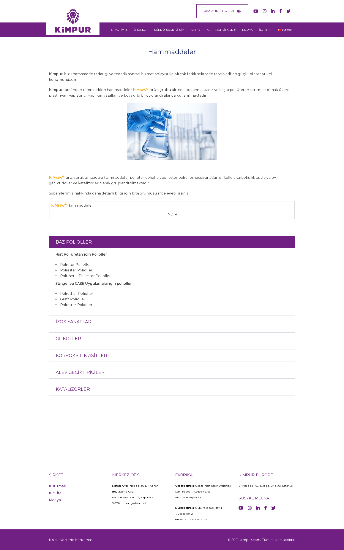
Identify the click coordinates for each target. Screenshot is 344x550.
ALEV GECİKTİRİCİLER (80, 372)
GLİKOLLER (68, 338)
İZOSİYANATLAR (73, 321)
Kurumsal (57, 486)
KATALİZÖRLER (73, 389)
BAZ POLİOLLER (74, 242)
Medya (55, 500)
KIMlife (55, 493)
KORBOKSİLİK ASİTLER (81, 355)
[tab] (172, 242)
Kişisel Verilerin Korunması (71, 540)
